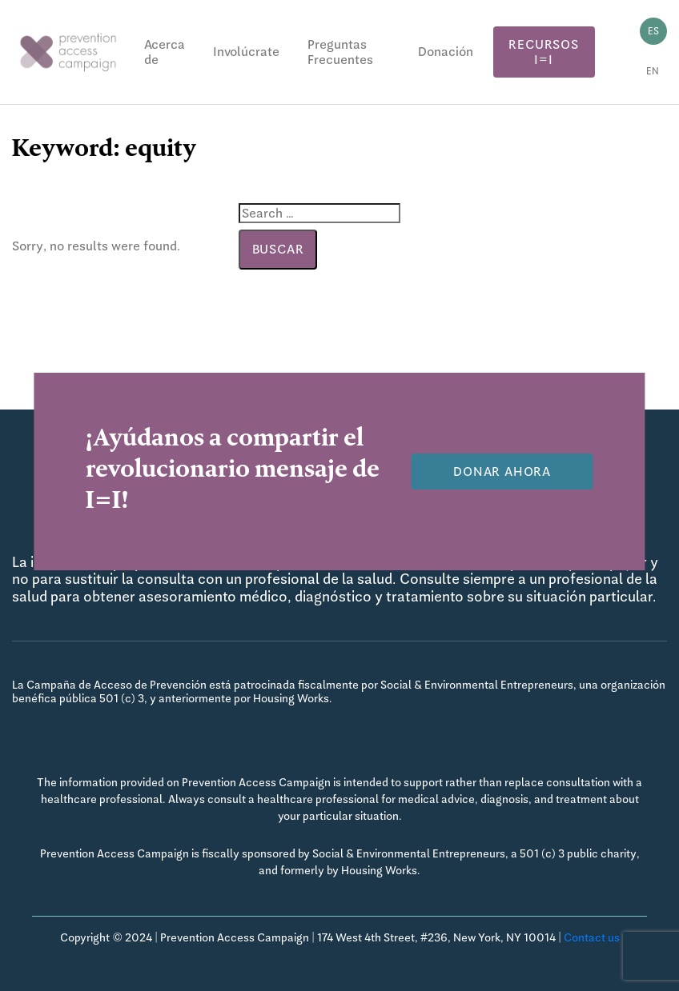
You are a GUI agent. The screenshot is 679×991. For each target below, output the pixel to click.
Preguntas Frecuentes (340, 52)
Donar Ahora (502, 471)
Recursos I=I (543, 52)
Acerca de (164, 52)
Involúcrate (246, 51)
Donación (445, 51)
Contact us (592, 937)
